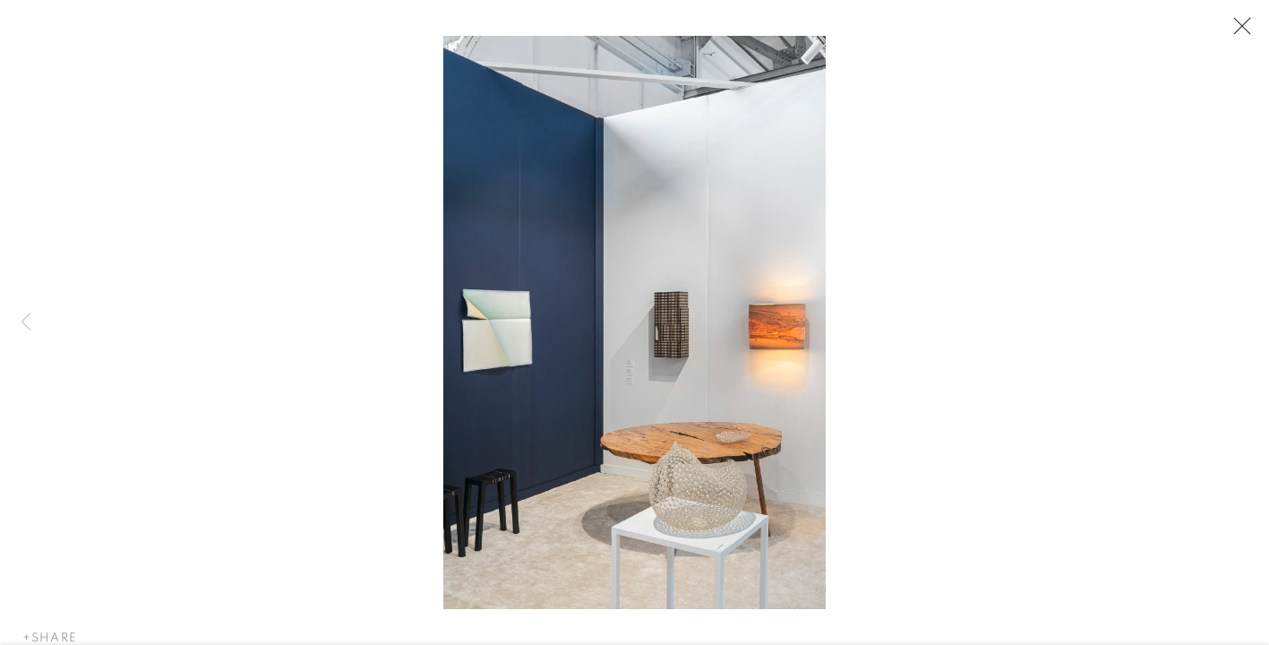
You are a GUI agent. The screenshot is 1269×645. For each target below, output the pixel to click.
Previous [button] (26, 322)
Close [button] (1237, 31)
